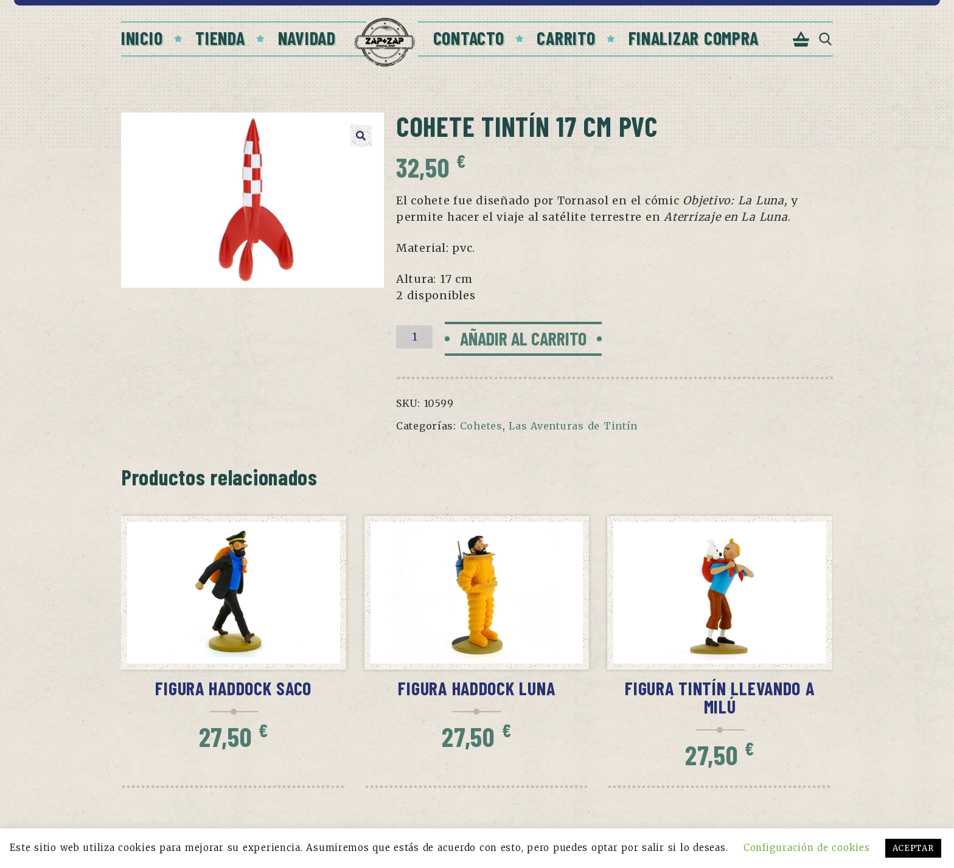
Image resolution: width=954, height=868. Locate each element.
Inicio (141, 38)
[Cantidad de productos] (414, 337)
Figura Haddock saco (233, 688)
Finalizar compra (693, 38)
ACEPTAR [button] (913, 848)
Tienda (220, 38)
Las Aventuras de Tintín (573, 426)
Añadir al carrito (523, 338)
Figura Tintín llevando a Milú (720, 697)
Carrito (566, 38)
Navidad (307, 38)
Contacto (468, 38)
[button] (361, 136)
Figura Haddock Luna (476, 688)
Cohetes (481, 426)
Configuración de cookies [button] (806, 847)
